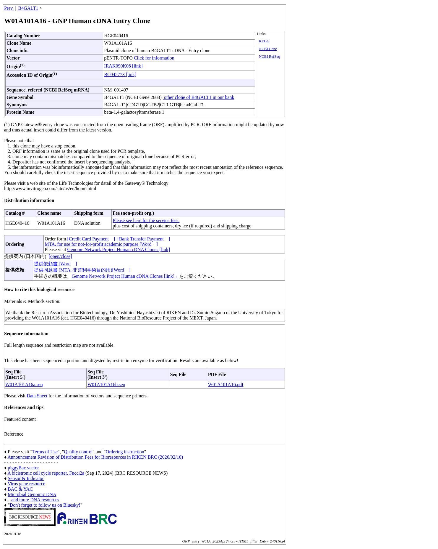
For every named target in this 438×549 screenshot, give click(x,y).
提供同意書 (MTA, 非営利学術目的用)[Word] (82, 269)
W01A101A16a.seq (24, 384)
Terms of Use (45, 451)
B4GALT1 (28, 8)
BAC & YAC (20, 489)
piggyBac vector (23, 467)
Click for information (154, 57)
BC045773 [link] (120, 74)
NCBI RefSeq (269, 56)
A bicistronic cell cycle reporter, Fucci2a (45, 473)
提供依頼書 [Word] (55, 263)
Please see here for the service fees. (146, 220)
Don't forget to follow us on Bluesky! (45, 505)
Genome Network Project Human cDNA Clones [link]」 (125, 276)
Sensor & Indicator (26, 478)
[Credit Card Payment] (91, 238)
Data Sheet (37, 395)
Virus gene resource (26, 483)
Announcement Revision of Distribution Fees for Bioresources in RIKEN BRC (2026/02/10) (95, 457)
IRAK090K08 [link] (123, 65)
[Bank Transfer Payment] (143, 238)
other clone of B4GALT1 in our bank (198, 97)
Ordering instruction (125, 451)
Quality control (78, 451)
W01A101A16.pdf (226, 384)
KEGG (264, 41)
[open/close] (60, 256)
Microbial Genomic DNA (32, 494)
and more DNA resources (35, 499)
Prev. (9, 8)
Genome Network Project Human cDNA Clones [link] (118, 249)
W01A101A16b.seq (106, 384)
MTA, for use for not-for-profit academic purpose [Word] (101, 244)
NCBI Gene (268, 49)
